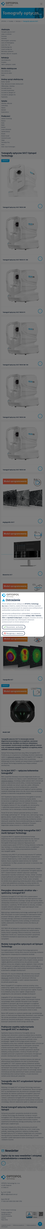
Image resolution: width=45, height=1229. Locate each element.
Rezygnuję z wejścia (14, 633)
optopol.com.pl (11, 604)
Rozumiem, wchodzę (14, 627)
